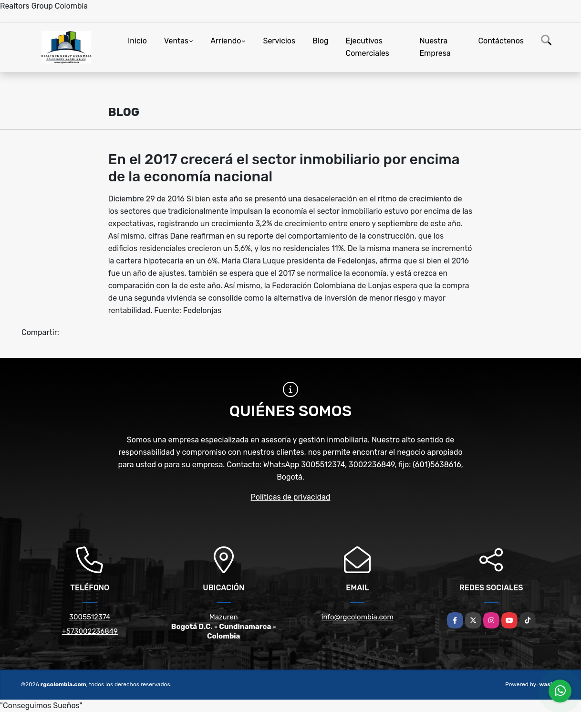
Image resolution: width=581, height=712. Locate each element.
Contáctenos (501, 40)
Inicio (137, 40)
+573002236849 (90, 631)
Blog (320, 40)
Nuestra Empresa (434, 47)
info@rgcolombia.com (358, 617)
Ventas (176, 40)
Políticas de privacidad (291, 497)
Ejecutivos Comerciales (368, 47)
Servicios (279, 40)
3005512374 (89, 617)
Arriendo (225, 40)
